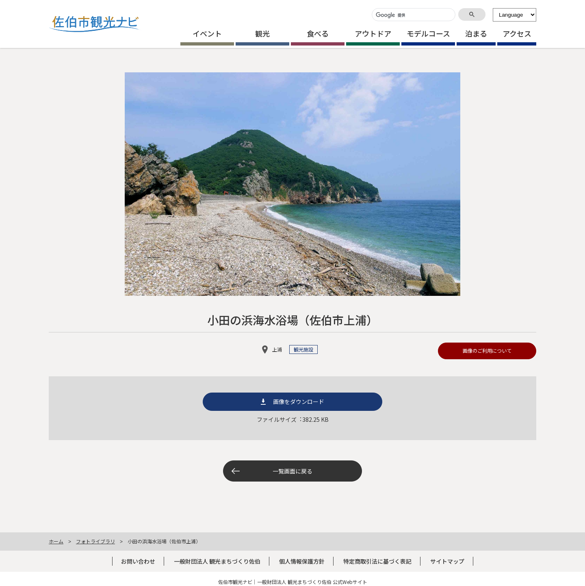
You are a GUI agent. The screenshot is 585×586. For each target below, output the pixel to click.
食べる (318, 33)
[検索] (413, 15)
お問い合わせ (138, 561)
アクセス (517, 33)
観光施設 (303, 349)
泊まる (476, 33)
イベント (207, 33)
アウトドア (373, 33)
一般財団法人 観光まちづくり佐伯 (217, 561)
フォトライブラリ (95, 541)
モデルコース (428, 33)
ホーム (56, 541)
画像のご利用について (487, 350)
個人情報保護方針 (302, 561)
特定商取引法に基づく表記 (377, 561)
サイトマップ (447, 561)
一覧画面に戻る (292, 471)
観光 (262, 33)
